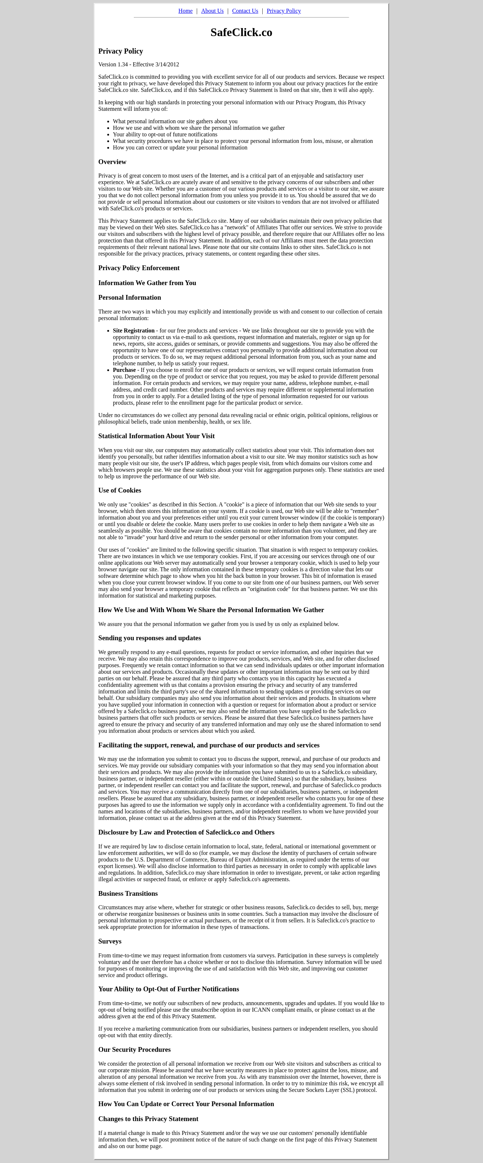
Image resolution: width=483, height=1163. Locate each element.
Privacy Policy (284, 11)
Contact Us (245, 11)
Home (185, 11)
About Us (212, 11)
